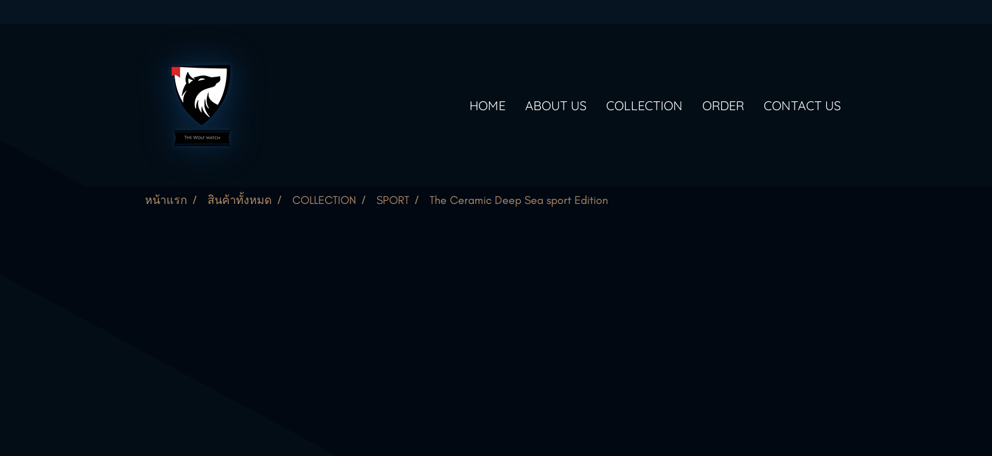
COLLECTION (644, 105)
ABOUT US (555, 105)
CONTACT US (802, 105)
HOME (487, 105)
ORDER (723, 105)
